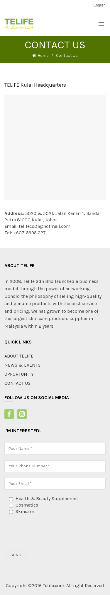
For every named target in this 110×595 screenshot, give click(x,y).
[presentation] (49, 532)
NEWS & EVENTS (22, 365)
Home (43, 55)
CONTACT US (17, 383)
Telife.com (53, 585)
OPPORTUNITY (19, 374)
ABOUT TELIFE (18, 356)
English (100, 5)
